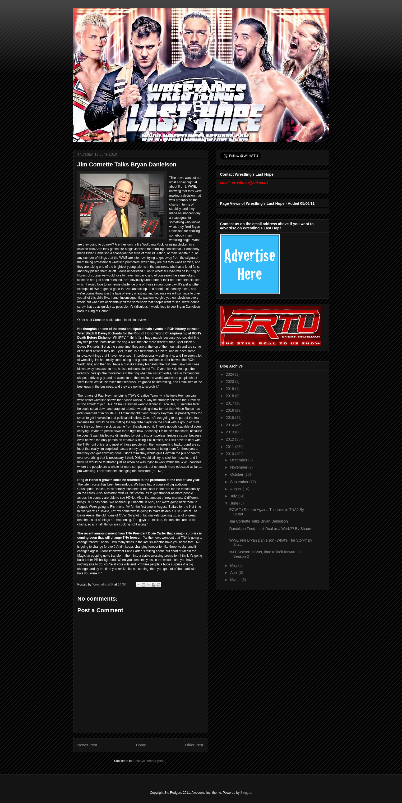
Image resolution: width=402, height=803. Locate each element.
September (239, 482)
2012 (230, 439)
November (239, 467)
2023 (230, 381)
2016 (230, 410)
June (234, 503)
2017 (230, 403)
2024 (230, 374)
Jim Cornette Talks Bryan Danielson (258, 521)
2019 (230, 389)
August (236, 489)
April (234, 572)
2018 (230, 396)
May (234, 565)
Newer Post (87, 745)
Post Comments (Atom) (150, 761)
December (239, 460)
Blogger (246, 793)
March (236, 580)
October (237, 474)
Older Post (194, 745)
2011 (230, 446)
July (234, 496)
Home (141, 745)
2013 (230, 432)
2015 (230, 417)
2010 (230, 454)
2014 (230, 425)
